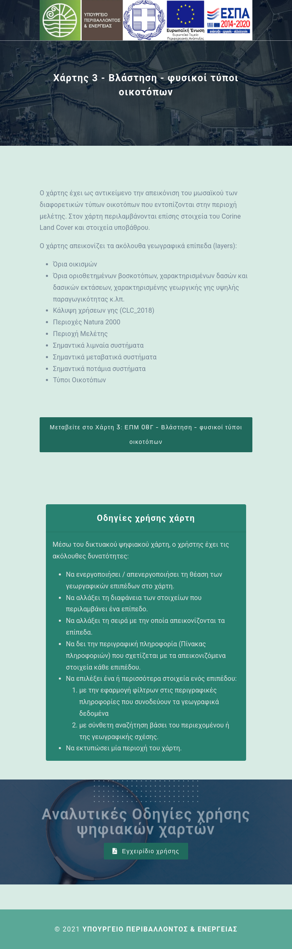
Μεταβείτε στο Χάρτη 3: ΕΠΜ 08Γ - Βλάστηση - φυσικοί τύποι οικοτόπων (146, 435)
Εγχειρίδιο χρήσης (146, 851)
